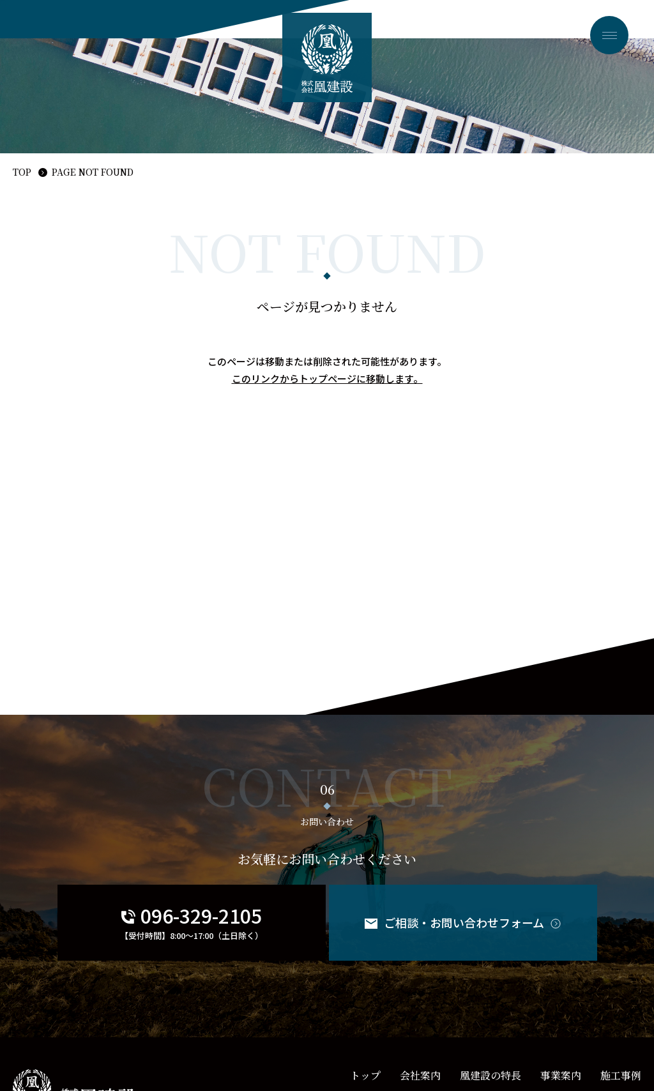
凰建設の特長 (490, 1075)
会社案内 (420, 1075)
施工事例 (620, 1075)
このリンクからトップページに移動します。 (327, 378)
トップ (365, 1075)
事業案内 (560, 1075)
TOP (22, 171)
